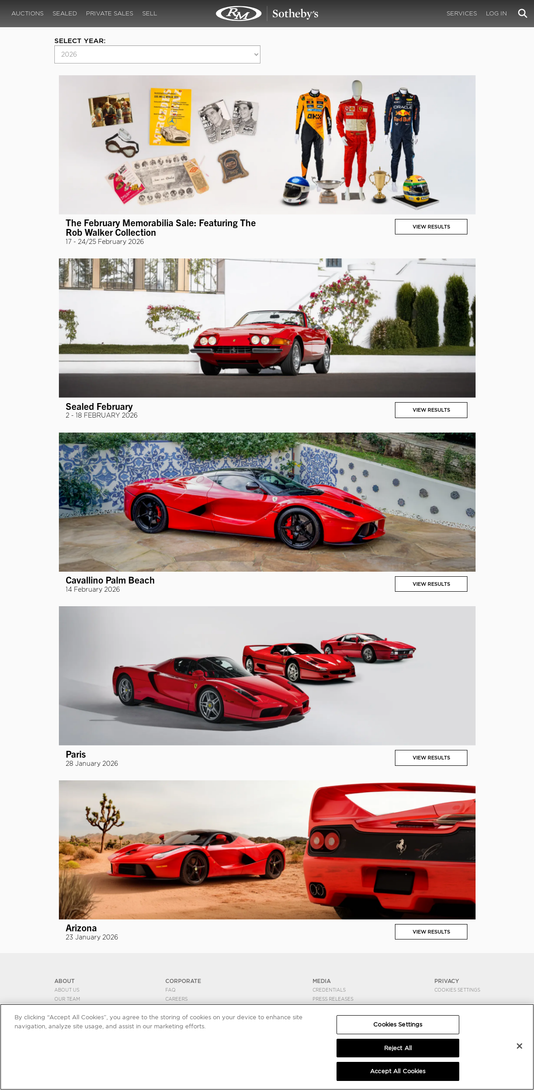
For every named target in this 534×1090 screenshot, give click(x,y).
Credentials (329, 990)
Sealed (65, 13)
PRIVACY (446, 981)
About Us (66, 990)
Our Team (67, 999)
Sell (149, 13)
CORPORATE (183, 981)
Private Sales (109, 13)
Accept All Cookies (397, 1071)
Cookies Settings (457, 990)
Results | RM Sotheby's (267, 13)
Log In (496, 13)
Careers (176, 999)
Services (462, 13)
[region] (267, 1047)
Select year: (80, 41)
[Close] (519, 1046)
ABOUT (64, 981)
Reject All (398, 1048)
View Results (431, 227)
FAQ (170, 990)
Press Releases (333, 999)
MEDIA (322, 981)
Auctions (27, 13)
